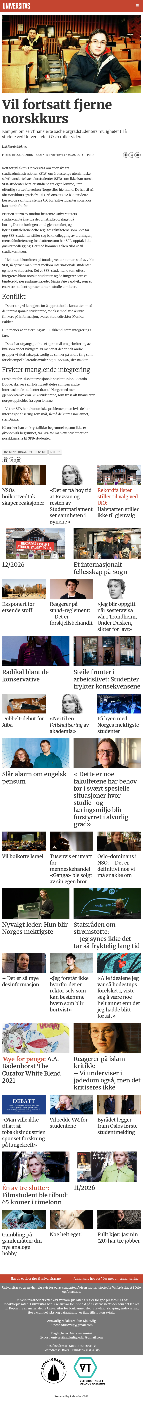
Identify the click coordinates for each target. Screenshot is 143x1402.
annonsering (129, 1278)
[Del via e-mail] (138, 155)
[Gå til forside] (16, 6)
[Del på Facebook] (126, 155)
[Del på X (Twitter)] (132, 155)
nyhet (55, 452)
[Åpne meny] (137, 6)
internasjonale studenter (25, 452)
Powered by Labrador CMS (71, 1396)
